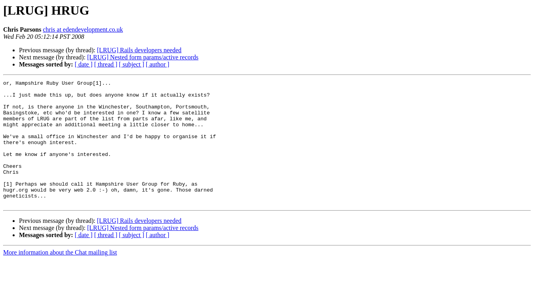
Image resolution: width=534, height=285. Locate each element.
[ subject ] (131, 64)
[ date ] (83, 64)
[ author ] (158, 64)
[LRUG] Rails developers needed (139, 50)
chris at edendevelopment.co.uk (83, 29)
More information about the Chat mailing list (60, 277)
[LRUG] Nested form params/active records (142, 57)
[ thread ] (105, 64)
